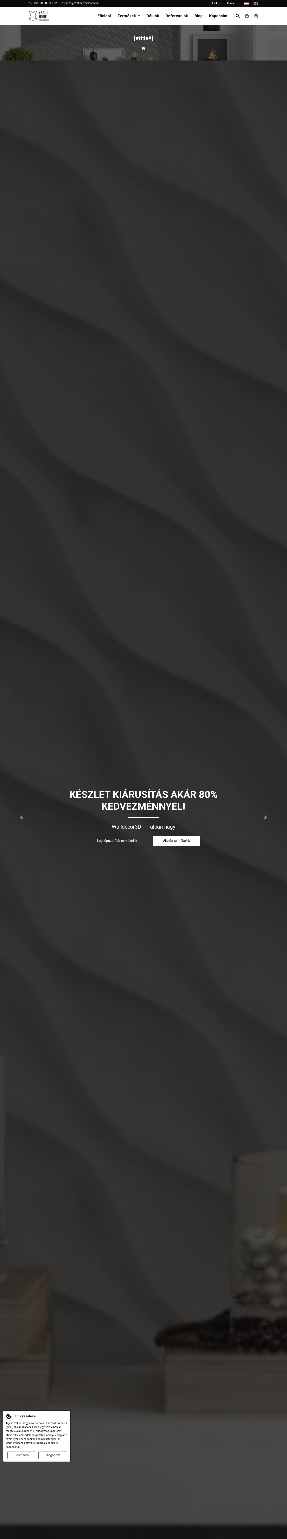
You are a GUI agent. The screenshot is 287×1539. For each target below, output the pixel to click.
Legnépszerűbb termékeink (117, 841)
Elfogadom (52, 1455)
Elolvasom (21, 1455)
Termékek (127, 15)
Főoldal (104, 15)
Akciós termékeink (176, 841)
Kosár (233, 3)
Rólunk (153, 15)
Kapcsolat (218, 15)
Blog (198, 15)
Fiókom (217, 3)
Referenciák (177, 15)
